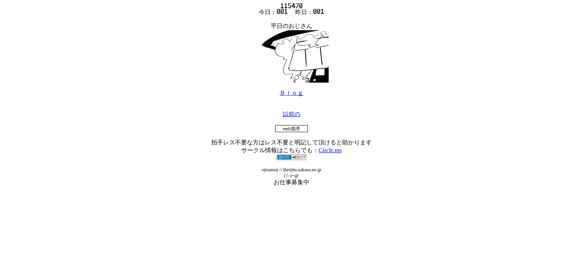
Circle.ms (330, 150)
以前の (291, 114)
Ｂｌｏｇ (291, 93)
